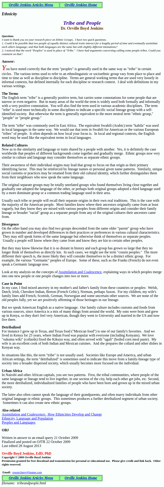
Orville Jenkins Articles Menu (31, 5)
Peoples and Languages (18, 422)
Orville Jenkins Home (81, 5)
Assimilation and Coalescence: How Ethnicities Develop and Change (52, 414)
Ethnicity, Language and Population (27, 418)
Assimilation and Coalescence (80, 272)
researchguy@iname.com (27, 472)
